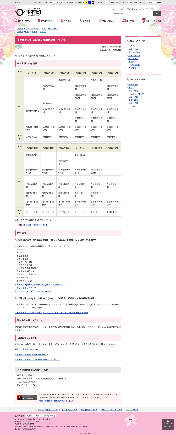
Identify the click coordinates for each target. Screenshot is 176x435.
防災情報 (132, 67)
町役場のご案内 (33, 415)
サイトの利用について (48, 409)
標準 (112, 2)
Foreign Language (153, 2)
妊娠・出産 (133, 84)
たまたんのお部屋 (153, 20)
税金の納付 (53, 28)
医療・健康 (133, 49)
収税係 (43, 31)
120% (129, 2)
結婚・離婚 (133, 100)
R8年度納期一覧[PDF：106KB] (34, 224)
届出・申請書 (134, 52)
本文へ (17, 2)
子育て (131, 87)
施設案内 (132, 61)
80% (141, 2)
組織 (27, 31)
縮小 (117, 2)
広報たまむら (134, 55)
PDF (152, 9)
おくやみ (132, 106)
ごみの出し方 (134, 46)
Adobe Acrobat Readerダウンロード (56, 400)
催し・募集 (133, 58)
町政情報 (68, 20)
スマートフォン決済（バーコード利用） (34, 291)
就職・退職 (133, 96)
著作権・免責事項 (69, 409)
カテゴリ (29, 28)
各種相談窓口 (134, 64)
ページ (145, 9)
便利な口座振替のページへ (26, 349)
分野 (37, 28)
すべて (136, 9)
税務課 (34, 31)
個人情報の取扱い (89, 409)
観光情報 (86, 20)
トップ (20, 28)
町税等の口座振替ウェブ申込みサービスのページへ (37, 359)
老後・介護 (133, 103)
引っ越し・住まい (136, 93)
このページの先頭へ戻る (168, 424)
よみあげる (69, 2)
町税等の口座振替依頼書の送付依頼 (31, 354)
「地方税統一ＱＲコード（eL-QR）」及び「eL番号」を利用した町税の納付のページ (51, 312)
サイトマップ (132, 409)
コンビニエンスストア (26, 287)
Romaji (59, 2)
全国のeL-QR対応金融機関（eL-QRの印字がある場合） (41, 284)
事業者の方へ (47, 20)
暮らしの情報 (24, 20)
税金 (44, 28)
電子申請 (130, 20)
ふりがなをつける (40, 2)
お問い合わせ (49, 415)
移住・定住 (108, 20)
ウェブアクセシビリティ (111, 409)
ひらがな (51, 2)
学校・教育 (133, 90)
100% (135, 2)
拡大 (107, 2)
